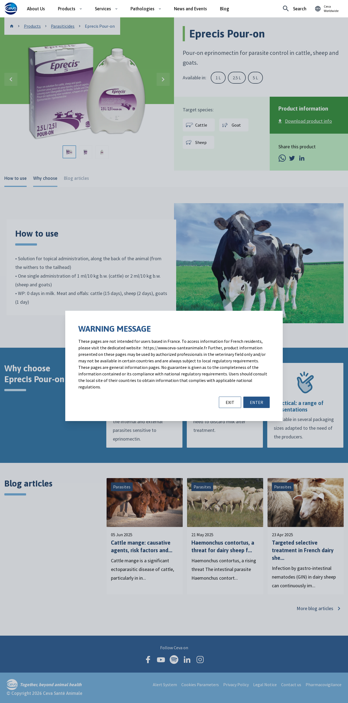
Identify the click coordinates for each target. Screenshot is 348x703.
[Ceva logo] (10, 8)
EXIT (230, 402)
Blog (224, 8)
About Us (36, 8)
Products (66, 8)
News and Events (190, 8)
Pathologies (142, 8)
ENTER (256, 402)
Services (103, 8)
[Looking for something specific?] (294, 8)
